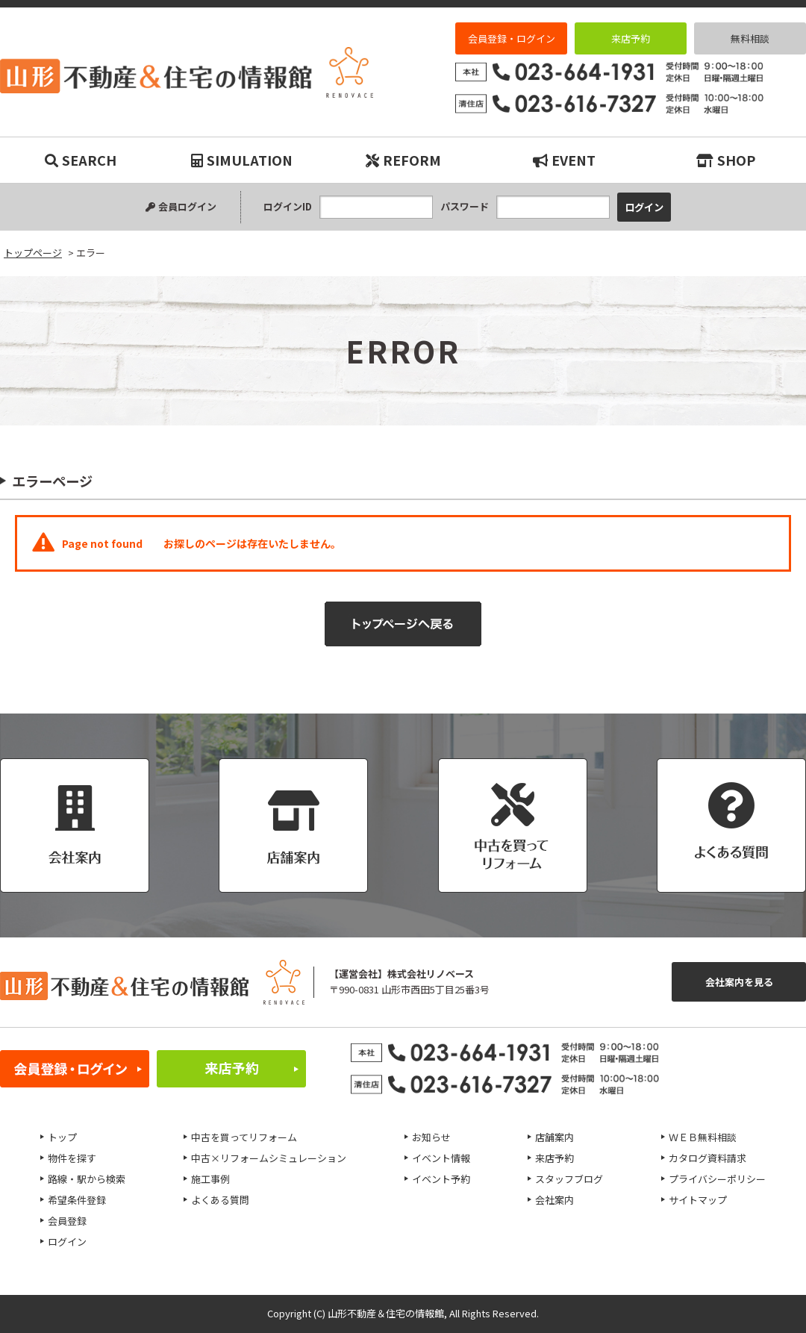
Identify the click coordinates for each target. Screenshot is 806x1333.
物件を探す (72, 1158)
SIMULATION (242, 159)
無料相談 (750, 38)
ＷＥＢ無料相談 (703, 1137)
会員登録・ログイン (511, 38)
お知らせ (431, 1137)
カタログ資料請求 (707, 1158)
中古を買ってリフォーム (244, 1137)
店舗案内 (554, 1137)
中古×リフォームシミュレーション (268, 1158)
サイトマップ (698, 1200)
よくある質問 (220, 1200)
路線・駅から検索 (86, 1179)
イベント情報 (441, 1158)
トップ (62, 1137)
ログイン (67, 1241)
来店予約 (630, 38)
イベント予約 (441, 1179)
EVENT (564, 159)
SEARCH (80, 159)
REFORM (403, 159)
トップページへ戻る (403, 624)
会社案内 (554, 1200)
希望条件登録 (77, 1200)
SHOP (725, 159)
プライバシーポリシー (717, 1179)
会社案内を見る (739, 982)
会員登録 (67, 1221)
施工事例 (210, 1179)
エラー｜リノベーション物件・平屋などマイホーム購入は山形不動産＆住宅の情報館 (186, 72)
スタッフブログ (569, 1179)
